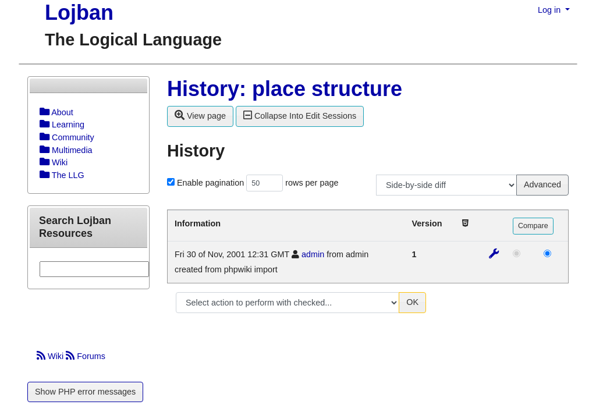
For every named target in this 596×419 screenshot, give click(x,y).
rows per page (311, 182)
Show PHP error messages (85, 391)
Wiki (51, 356)
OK (412, 302)
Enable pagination (210, 182)
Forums (85, 356)
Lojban (79, 12)
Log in (550, 10)
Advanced (542, 184)
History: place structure (284, 89)
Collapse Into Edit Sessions (299, 115)
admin (312, 254)
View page (200, 115)
